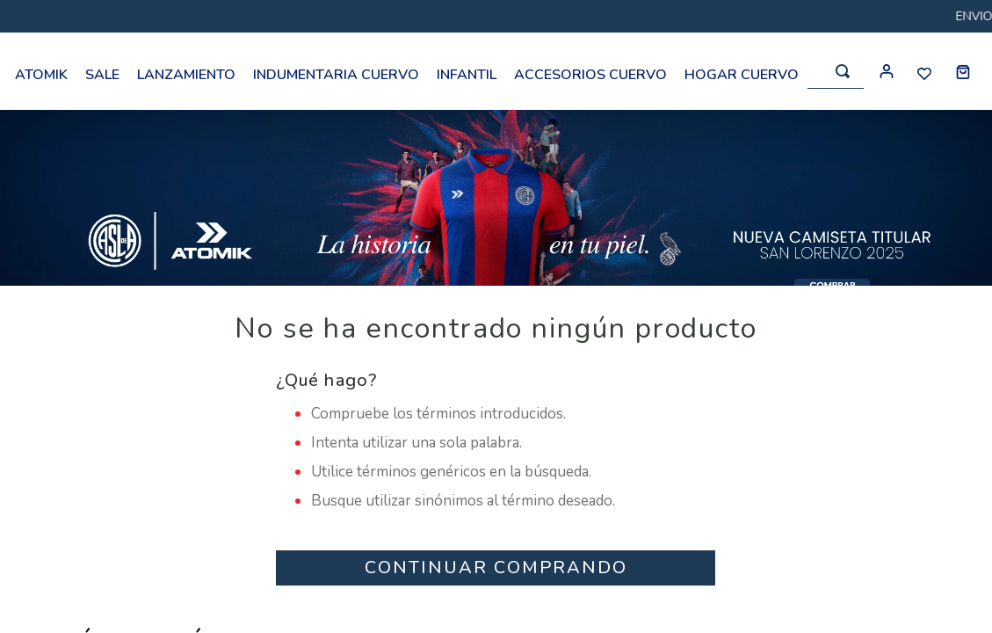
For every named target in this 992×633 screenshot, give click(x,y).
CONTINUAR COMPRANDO (496, 567)
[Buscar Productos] (843, 71)
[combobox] (835, 72)
